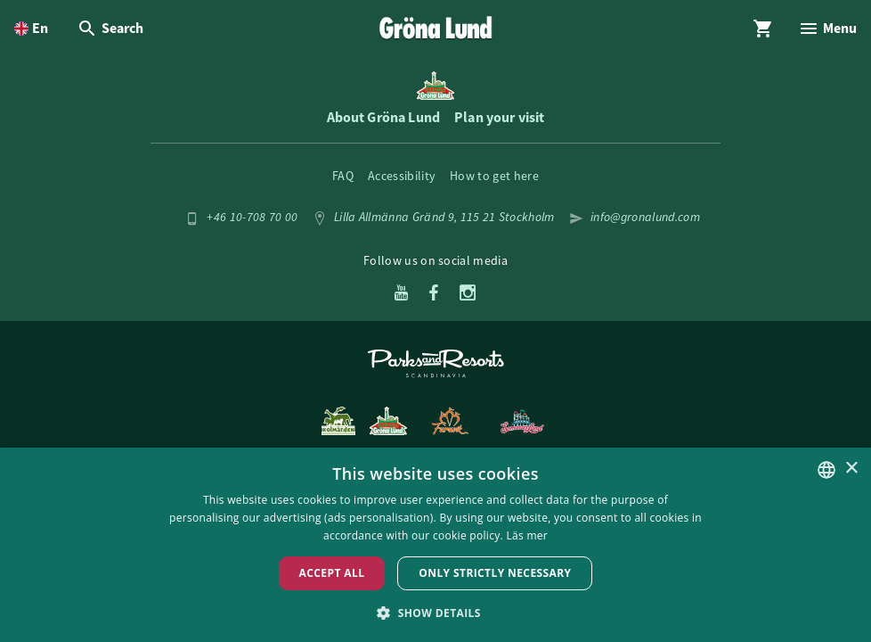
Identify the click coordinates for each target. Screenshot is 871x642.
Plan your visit (499, 117)
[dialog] (435, 545)
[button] (435, 612)
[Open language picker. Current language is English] (31, 28)
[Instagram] (468, 294)
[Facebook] (433, 294)
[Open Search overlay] (110, 28)
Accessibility (402, 176)
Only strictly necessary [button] (495, 572)
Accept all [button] (332, 572)
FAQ (343, 176)
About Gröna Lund (384, 117)
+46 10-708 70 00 (252, 217)
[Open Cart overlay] (763, 28)
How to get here (494, 176)
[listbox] (826, 470)
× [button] (851, 468)
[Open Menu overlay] (827, 28)
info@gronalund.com (645, 217)
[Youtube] (401, 294)
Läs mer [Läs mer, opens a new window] (527, 535)
